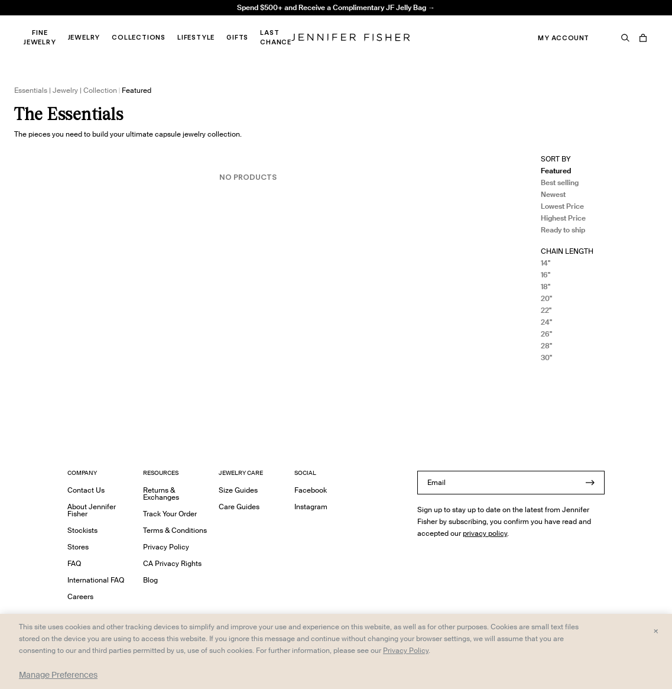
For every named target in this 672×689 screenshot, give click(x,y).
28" (546, 346)
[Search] (625, 38)
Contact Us (86, 490)
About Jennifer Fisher (91, 510)
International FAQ (95, 580)
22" (546, 310)
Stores (78, 547)
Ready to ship (563, 230)
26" (546, 334)
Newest (553, 194)
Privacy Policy (166, 547)
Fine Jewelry (40, 37)
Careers (80, 596)
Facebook (310, 490)
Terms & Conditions (175, 530)
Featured (556, 170)
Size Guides (238, 490)
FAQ (74, 563)
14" (545, 263)
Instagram (310, 506)
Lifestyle (196, 37)
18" (545, 286)
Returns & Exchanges (161, 493)
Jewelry (84, 37)
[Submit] (590, 482)
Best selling (560, 182)
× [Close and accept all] (655, 630)
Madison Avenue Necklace (212, 21)
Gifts (237, 37)
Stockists (82, 530)
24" (546, 322)
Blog (150, 580)
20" (546, 298)
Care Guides (239, 506)
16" (545, 275)
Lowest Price (562, 206)
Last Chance (275, 37)
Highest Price (563, 218)
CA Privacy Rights (172, 563)
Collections (138, 37)
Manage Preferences (58, 675)
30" (546, 357)
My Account (563, 38)
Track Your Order (170, 513)
